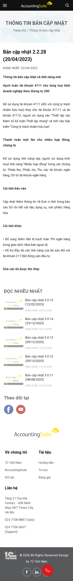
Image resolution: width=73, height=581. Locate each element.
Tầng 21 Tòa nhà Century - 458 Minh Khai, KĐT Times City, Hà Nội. (19, 505)
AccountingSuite (16, 470)
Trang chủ (19, 30)
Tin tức (43, 470)
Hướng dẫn (46, 462)
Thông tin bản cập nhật (44, 30)
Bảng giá (44, 477)
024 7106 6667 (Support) (15, 529)
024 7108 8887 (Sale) (19, 520)
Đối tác (9, 477)
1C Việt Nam (13, 462)
